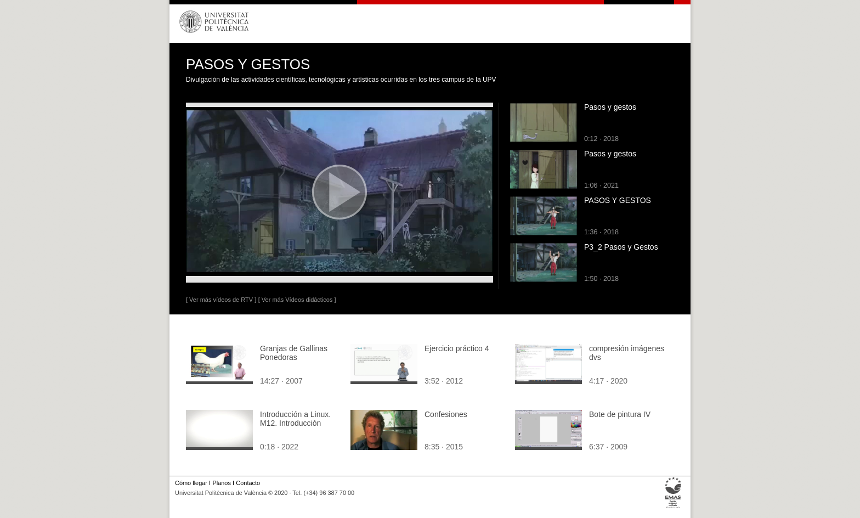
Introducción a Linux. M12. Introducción (295, 418)
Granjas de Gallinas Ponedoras (293, 353)
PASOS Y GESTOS (617, 200)
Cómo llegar (191, 483)
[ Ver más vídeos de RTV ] (221, 299)
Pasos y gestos (610, 107)
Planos (221, 483)
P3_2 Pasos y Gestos (621, 247)
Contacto (248, 483)
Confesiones (446, 414)
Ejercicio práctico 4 (457, 348)
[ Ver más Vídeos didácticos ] (297, 299)
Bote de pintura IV (619, 414)
